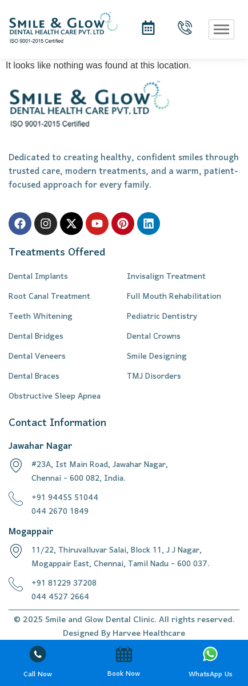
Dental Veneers (37, 357)
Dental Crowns (154, 337)
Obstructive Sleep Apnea (55, 396)
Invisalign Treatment (166, 277)
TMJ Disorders (154, 376)
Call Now (37, 674)
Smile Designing (157, 357)
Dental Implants (38, 277)
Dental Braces (34, 376)
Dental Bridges (36, 337)
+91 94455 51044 (64, 498)
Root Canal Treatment (49, 297)
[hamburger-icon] (221, 29)
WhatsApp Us (211, 674)
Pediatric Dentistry (162, 317)
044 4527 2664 (60, 597)
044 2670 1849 (60, 512)
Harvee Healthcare (149, 633)
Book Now (123, 673)
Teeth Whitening (41, 317)
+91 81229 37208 (64, 583)
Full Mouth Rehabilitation (174, 297)
